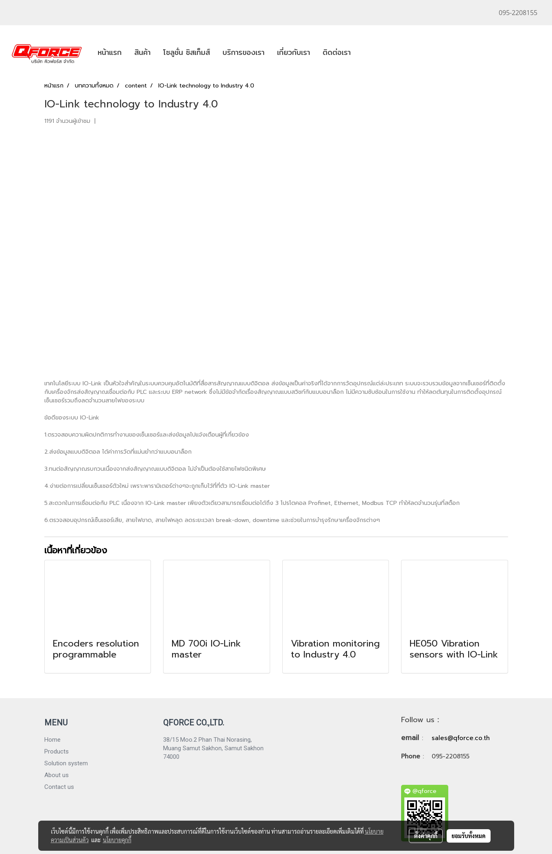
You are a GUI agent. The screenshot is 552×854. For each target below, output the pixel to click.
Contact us (59, 787)
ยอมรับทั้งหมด (469, 835)
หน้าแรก (110, 52)
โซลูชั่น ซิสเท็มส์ (186, 52)
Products (56, 751)
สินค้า (142, 52)
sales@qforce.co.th (461, 738)
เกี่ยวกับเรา (293, 52)
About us (56, 775)
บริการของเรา (243, 52)
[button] (364, 52)
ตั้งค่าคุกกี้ (425, 835)
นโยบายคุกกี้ (117, 839)
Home (52, 739)
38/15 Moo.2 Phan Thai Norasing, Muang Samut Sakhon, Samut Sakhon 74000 (213, 748)
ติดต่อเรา (337, 52)
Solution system (66, 763)
